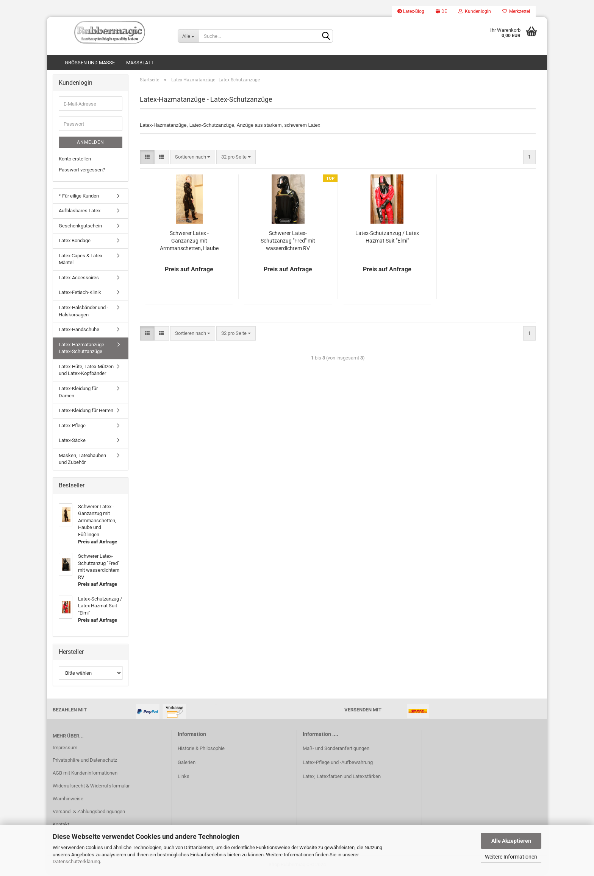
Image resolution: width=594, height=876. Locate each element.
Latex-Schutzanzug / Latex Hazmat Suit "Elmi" (387, 238)
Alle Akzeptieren (511, 841)
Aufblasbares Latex (79, 212)
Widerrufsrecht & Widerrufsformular (91, 787)
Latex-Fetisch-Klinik (80, 294)
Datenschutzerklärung (76, 861)
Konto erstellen (75, 160)
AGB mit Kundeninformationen (85, 774)
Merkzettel (516, 11)
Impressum (65, 749)
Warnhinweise (68, 800)
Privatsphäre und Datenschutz (85, 761)
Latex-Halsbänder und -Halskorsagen (83, 312)
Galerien (186, 763)
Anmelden (90, 143)
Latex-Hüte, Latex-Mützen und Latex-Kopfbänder (86, 371)
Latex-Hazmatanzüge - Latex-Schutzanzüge (83, 349)
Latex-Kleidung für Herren (86, 412)
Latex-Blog (410, 11)
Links (183, 778)
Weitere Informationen (511, 857)
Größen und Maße (90, 62)
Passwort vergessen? (82, 171)
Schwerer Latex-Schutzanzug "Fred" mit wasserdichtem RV (288, 241)
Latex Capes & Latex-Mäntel (81, 260)
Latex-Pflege (72, 426)
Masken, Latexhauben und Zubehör (82, 460)
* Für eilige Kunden (79, 197)
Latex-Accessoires (79, 279)
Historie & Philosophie (201, 749)
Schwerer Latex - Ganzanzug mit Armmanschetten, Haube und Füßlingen (189, 242)
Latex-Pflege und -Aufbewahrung (338, 763)
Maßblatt (140, 62)
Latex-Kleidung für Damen (78, 393)
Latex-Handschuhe (79, 331)
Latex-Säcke (72, 442)
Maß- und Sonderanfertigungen (336, 749)
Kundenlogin (474, 11)
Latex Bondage (75, 242)
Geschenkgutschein (80, 227)
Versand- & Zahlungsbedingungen (89, 812)
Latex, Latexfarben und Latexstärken (342, 778)
